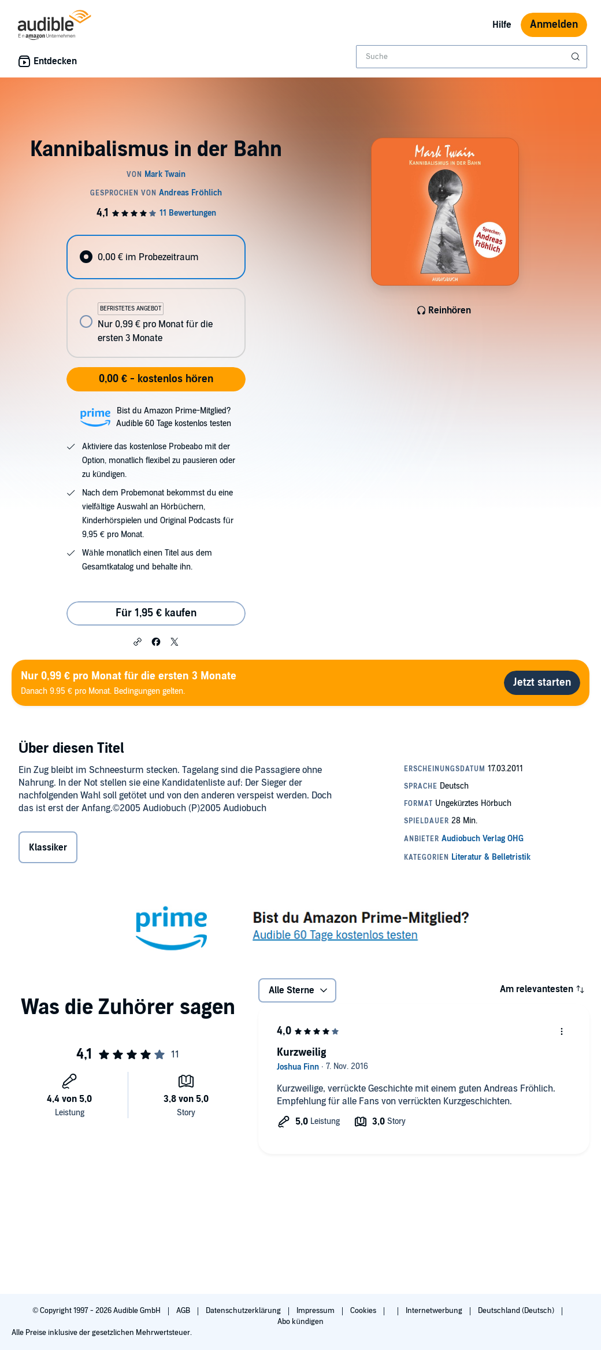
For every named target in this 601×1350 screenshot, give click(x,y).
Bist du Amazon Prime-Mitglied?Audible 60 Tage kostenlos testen (173, 417)
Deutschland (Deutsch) (517, 1310)
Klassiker (48, 847)
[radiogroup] (155, 296)
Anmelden (554, 25)
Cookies (364, 1310)
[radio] (155, 257)
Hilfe (501, 25)
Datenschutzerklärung (244, 1310)
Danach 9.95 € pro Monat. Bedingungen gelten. (128, 682)
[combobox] (471, 56)
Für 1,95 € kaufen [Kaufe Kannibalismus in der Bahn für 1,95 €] (156, 613)
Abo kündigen (300, 1321)
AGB (184, 1310)
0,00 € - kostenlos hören (156, 379)
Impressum (316, 1310)
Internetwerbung (435, 1310)
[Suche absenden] (576, 56)
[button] (137, 641)
